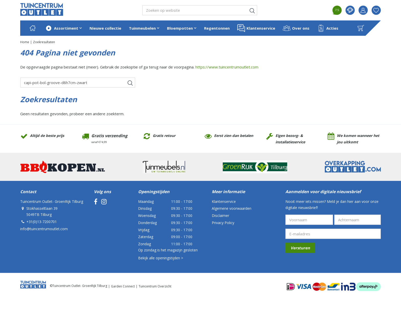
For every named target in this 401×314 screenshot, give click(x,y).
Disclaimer (220, 215)
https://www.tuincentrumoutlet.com (226, 66)
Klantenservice (224, 201)
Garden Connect (123, 286)
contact (350, 10)
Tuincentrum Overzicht (155, 286)
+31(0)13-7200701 (41, 221)
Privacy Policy (223, 222)
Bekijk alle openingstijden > (160, 257)
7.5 (337, 10)
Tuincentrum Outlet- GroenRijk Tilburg (51, 201)
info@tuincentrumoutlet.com (44, 228)
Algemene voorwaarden (231, 208)
